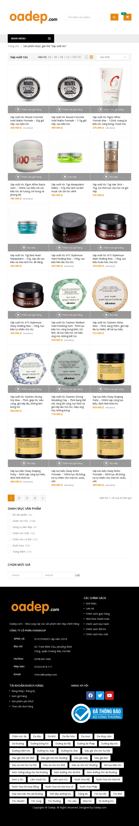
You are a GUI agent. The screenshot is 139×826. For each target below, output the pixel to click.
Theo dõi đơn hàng (22, 706)
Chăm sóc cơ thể (22, 539)
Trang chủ (13, 46)
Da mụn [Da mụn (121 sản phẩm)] (85, 736)
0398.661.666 (42, 659)
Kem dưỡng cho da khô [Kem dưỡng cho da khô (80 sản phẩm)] (67, 772)
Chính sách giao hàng (98, 613)
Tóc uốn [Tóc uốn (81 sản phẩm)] (71, 801)
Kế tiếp (42, 498)
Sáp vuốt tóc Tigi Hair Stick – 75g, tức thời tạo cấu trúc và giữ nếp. (110, 188)
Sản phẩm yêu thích (23, 701)
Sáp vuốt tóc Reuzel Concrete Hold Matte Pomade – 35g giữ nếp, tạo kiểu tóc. (27, 120)
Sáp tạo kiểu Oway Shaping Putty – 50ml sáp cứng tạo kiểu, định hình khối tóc (28, 474)
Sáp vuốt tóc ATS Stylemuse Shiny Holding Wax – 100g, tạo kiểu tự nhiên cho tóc (27, 326)
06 (55, 57)
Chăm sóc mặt (21, 533)
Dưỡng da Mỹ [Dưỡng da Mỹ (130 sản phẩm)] (63, 743)
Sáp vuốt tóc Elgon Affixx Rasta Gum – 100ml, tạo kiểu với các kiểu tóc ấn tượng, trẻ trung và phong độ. (27, 189)
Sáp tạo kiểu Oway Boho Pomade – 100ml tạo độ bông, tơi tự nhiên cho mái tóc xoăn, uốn (68, 476)
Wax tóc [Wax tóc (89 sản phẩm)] (87, 801)
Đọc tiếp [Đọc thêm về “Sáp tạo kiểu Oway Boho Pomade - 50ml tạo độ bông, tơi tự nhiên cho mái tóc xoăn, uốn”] (114, 463)
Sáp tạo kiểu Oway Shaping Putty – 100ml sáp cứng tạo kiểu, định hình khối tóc (108, 400)
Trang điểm (19, 551)
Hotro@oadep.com (45, 674)
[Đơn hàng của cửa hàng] (112, 57)
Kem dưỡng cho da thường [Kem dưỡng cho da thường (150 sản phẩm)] (102, 772)
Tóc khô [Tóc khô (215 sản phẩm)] (117, 793)
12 (67, 57)
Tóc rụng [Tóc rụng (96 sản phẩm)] (36, 801)
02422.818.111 (43, 666)
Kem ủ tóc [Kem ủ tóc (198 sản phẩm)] (18, 779)
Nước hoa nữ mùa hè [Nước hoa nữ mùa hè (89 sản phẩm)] (108, 779)
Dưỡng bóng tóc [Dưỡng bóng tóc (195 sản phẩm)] (39, 743)
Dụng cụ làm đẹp (22, 527)
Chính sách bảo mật (97, 634)
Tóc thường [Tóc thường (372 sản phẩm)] (54, 801)
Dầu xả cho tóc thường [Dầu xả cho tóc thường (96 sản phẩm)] (84, 765)
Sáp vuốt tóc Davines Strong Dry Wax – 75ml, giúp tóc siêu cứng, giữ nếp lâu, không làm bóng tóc (26, 402)
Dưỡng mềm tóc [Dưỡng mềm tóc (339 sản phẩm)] (21, 750)
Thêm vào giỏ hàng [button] (31, 109)
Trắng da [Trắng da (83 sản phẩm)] (83, 793)
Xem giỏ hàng (19, 696)
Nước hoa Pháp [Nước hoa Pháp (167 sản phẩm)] (88, 786)
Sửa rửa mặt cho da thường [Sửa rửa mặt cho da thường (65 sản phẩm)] (27, 793)
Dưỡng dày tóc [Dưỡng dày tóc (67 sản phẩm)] (109, 743)
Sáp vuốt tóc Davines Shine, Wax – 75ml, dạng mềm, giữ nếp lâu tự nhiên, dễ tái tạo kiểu (111, 326)
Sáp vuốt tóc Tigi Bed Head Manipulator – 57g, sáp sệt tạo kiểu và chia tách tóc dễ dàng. (27, 259)
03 (49, 57)
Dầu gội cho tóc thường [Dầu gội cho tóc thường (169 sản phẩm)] (54, 757)
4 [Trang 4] (35, 498)
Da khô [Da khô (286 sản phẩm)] (52, 736)
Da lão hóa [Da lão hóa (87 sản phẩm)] (68, 736)
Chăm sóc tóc (20, 520)
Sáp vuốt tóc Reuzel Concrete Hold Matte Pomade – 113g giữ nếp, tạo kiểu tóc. (68, 120)
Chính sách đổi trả (96, 629)
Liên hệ (90, 608)
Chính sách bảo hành (97, 624)
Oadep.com (99, 807)
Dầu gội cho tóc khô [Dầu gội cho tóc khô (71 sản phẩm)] (23, 757)
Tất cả (76, 57)
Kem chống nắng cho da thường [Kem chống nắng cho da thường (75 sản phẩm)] (30, 772)
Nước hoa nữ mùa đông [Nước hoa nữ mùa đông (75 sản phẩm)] (25, 786)
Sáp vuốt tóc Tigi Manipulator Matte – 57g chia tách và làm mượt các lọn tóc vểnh (67, 188)
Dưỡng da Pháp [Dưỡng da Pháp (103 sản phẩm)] (86, 743)
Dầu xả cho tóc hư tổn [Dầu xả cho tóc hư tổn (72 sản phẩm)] (24, 765)
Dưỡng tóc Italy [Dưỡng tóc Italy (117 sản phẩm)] (45, 750)
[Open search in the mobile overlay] (91, 17)
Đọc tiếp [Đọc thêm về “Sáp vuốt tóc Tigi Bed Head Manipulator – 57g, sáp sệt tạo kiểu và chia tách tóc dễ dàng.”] (31, 247)
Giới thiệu (91, 603)
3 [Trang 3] (27, 498)
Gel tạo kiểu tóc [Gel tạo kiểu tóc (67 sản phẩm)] (112, 765)
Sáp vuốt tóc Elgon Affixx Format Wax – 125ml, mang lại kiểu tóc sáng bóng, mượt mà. (110, 120)
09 (61, 57)
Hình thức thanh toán (97, 618)
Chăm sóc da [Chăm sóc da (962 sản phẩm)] (19, 736)
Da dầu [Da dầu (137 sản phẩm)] (37, 736)
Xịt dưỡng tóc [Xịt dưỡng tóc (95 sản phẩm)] (106, 801)
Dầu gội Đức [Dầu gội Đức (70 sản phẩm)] (101, 757)
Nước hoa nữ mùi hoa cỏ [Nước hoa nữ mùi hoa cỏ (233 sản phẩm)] (59, 786)
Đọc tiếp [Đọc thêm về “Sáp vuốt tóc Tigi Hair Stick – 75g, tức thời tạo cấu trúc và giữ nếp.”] (114, 176)
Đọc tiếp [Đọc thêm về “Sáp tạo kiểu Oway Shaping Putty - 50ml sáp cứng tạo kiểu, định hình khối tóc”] (31, 463)
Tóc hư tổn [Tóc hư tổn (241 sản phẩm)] (100, 793)
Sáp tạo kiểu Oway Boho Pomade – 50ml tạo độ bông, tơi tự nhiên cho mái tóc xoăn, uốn (109, 476)
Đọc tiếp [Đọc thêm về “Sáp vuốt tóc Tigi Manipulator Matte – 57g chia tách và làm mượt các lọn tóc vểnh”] (72, 176)
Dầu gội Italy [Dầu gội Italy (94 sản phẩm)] (81, 757)
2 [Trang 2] (19, 498)
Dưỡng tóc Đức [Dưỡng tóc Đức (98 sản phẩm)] (69, 750)
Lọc (77, 575)
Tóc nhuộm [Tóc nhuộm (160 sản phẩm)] (18, 801)
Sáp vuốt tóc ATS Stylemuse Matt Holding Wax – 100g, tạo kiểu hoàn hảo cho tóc (109, 259)
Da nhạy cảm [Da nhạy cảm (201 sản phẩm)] (104, 736)
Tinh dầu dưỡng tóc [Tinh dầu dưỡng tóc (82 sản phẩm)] (60, 793)
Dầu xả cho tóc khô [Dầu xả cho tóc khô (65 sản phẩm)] (54, 765)
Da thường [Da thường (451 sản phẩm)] (18, 743)
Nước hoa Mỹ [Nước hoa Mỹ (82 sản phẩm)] (82, 779)
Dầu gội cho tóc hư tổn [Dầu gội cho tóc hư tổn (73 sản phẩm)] (97, 750)
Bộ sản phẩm (20, 514)
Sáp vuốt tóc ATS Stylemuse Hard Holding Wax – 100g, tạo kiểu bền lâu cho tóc (68, 259)
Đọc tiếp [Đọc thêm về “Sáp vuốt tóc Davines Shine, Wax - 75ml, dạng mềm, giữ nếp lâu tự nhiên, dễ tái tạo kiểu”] (114, 314)
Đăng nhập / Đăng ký (23, 691)
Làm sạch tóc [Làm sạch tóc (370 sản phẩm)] (60, 779)
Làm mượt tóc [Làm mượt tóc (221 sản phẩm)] (38, 779)
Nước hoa (18, 545)
